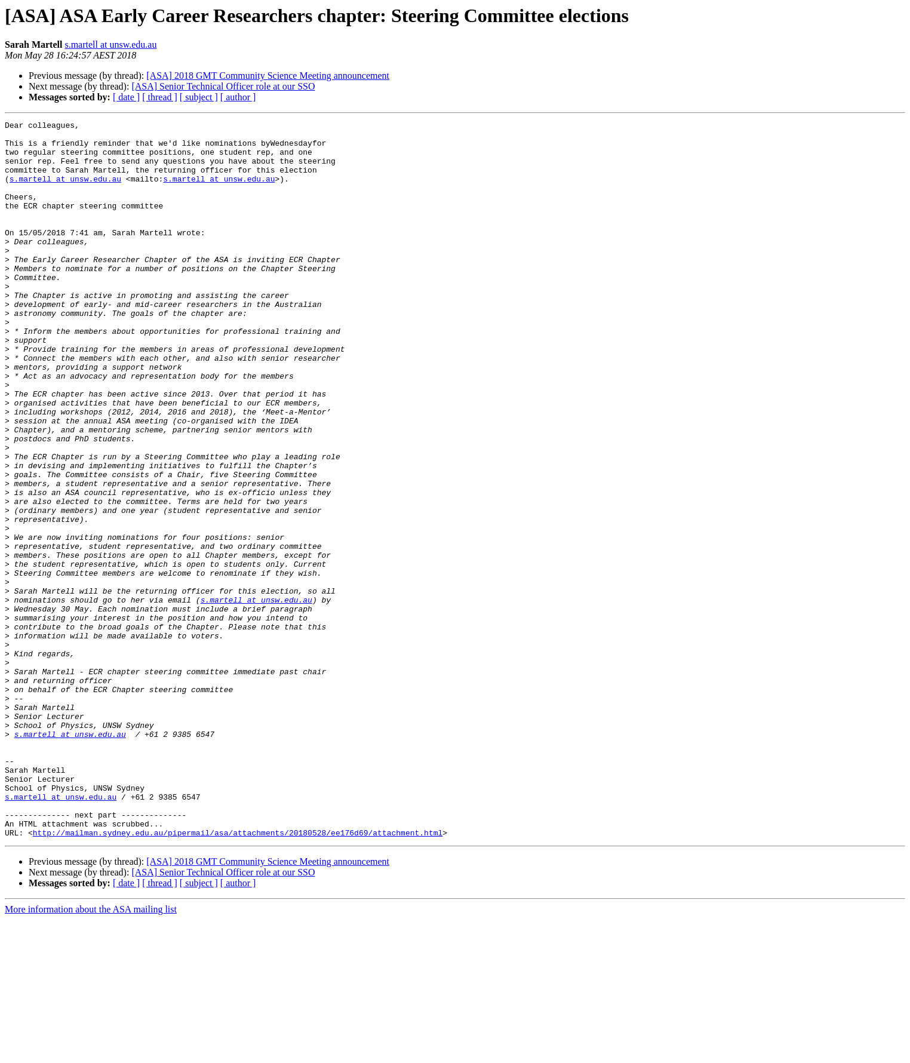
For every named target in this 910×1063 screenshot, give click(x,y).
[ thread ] (159, 97)
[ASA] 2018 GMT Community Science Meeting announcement (267, 75)
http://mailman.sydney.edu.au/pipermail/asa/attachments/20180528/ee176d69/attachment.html (237, 975)
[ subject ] (199, 97)
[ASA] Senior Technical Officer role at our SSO (223, 86)
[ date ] (126, 97)
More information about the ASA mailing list (91, 1052)
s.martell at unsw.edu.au (110, 44)
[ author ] (238, 97)
